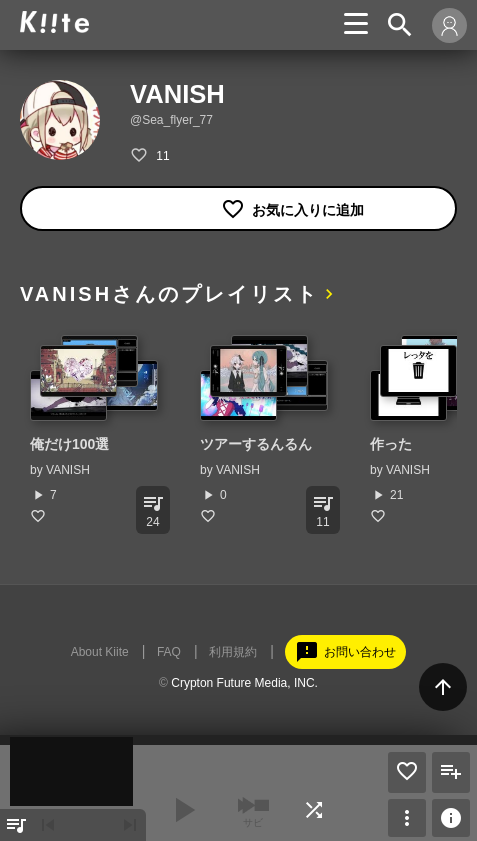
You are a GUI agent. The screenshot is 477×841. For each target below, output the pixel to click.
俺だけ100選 (69, 444)
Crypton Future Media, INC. (244, 683)
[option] (95, 429)
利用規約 (233, 652)
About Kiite (100, 652)
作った (391, 444)
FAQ (169, 652)
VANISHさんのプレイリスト (169, 294)
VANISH (68, 470)
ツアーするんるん (256, 444)
